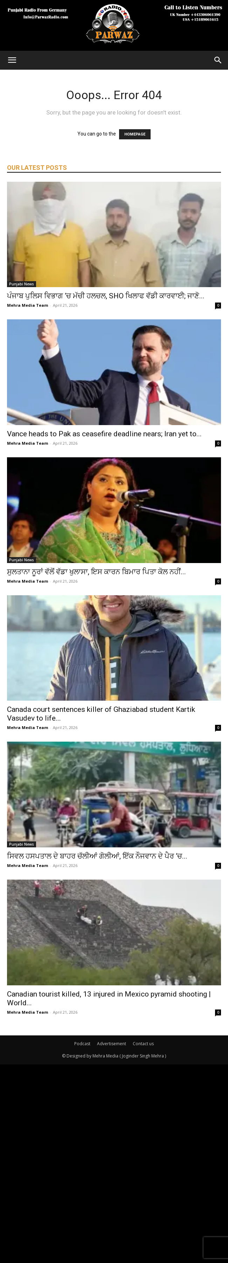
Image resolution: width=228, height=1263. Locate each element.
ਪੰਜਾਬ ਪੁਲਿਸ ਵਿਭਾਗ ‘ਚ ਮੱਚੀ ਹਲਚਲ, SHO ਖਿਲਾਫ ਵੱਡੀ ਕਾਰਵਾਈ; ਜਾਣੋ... (106, 296)
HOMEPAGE (134, 134)
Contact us (143, 1044)
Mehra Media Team (27, 305)
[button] (12, 60)
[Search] (218, 60)
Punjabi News (21, 284)
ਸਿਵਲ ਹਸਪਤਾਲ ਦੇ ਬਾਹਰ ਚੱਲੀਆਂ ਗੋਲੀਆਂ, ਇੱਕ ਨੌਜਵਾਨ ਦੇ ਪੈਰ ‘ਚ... (97, 856)
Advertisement (111, 1044)
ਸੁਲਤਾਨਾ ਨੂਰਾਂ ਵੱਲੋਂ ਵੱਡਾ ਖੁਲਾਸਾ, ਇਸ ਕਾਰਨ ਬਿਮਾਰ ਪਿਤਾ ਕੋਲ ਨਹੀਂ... (96, 572)
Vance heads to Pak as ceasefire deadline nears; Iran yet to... (104, 434)
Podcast (82, 1044)
